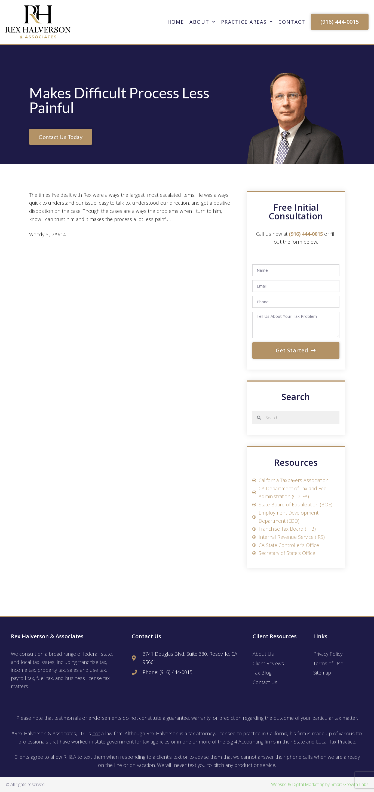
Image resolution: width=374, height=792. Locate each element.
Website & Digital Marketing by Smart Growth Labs (320, 784)
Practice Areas (247, 21)
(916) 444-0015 (306, 234)
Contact (291, 22)
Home (175, 22)
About (202, 21)
